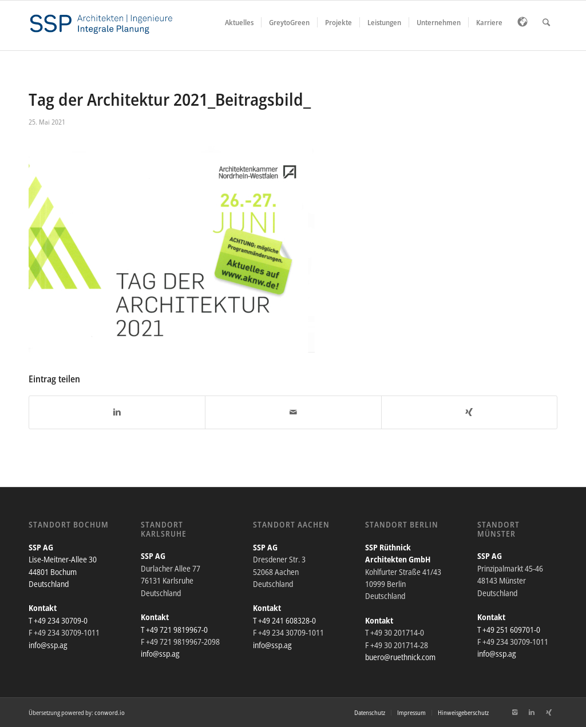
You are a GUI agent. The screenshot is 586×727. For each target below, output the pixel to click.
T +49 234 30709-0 (58, 620)
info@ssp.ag (48, 645)
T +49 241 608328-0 (284, 620)
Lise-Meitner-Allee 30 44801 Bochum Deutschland (63, 571)
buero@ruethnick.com (400, 657)
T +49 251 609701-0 (508, 629)
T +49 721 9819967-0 (174, 629)
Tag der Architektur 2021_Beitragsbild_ (170, 99)
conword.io (109, 712)
